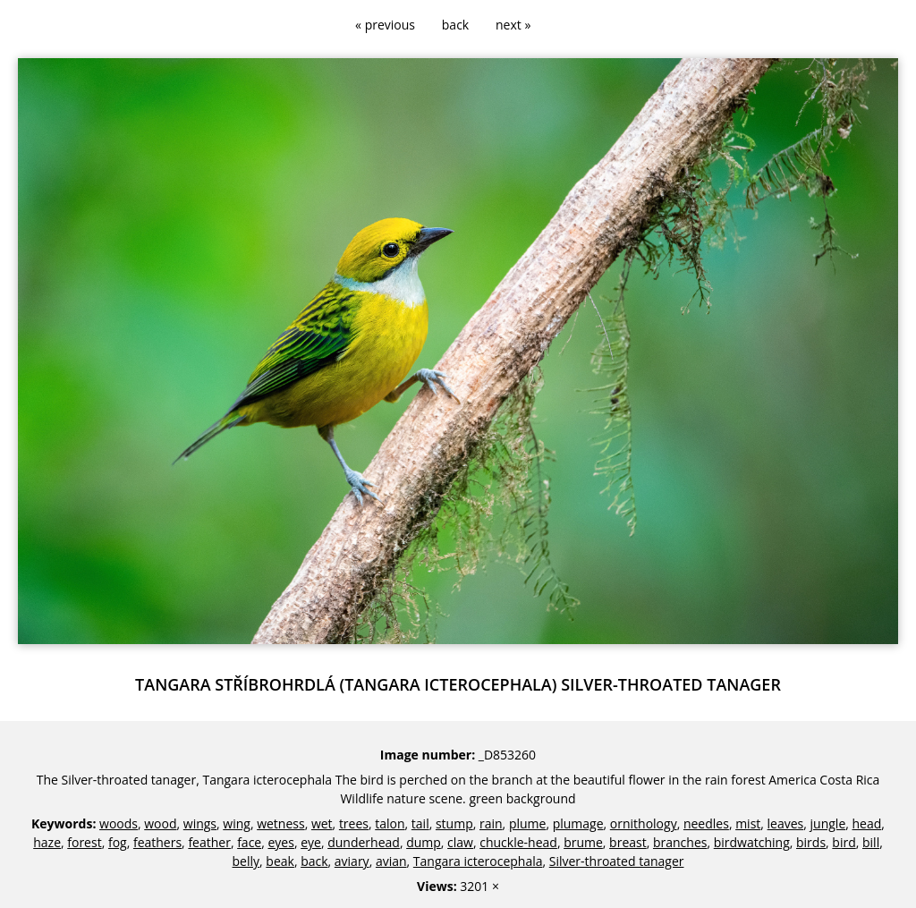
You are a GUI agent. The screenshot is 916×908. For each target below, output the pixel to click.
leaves (786, 823)
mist (747, 823)
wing (236, 823)
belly (246, 861)
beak (280, 861)
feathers (157, 842)
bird (843, 842)
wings (199, 823)
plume (528, 823)
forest (84, 842)
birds (811, 842)
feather (209, 842)
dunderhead (363, 842)
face (249, 842)
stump (454, 823)
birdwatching (752, 842)
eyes (280, 842)
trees (354, 823)
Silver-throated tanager (616, 861)
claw (460, 842)
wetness (281, 823)
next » (513, 24)
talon (389, 823)
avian (391, 861)
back (455, 24)
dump (423, 842)
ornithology (643, 823)
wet (322, 823)
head (867, 823)
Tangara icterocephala (478, 861)
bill (870, 842)
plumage (578, 823)
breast (628, 842)
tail (420, 823)
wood (160, 823)
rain (491, 823)
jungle (828, 823)
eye (311, 842)
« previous (385, 24)
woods (118, 823)
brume (583, 842)
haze (47, 842)
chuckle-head (518, 842)
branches (680, 842)
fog (117, 842)
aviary (352, 861)
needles (706, 823)
